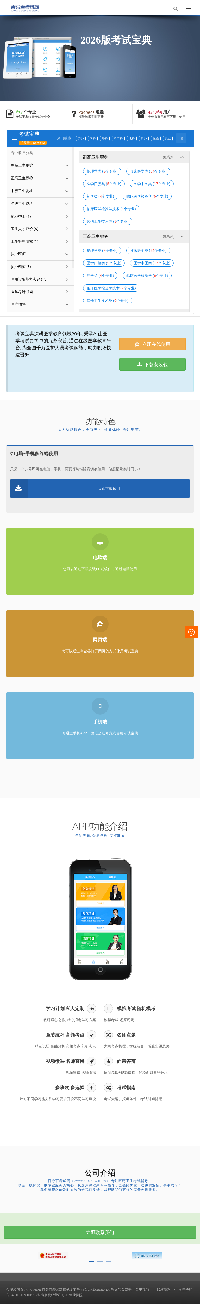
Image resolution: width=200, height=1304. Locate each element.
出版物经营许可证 (54, 1295)
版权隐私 (164, 1289)
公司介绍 (100, 1172)
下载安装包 (152, 364)
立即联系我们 (100, 1232)
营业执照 (76, 1295)
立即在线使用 (152, 344)
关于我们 (142, 1289)
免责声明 (185, 1289)
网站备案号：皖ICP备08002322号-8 (90, 1289)
